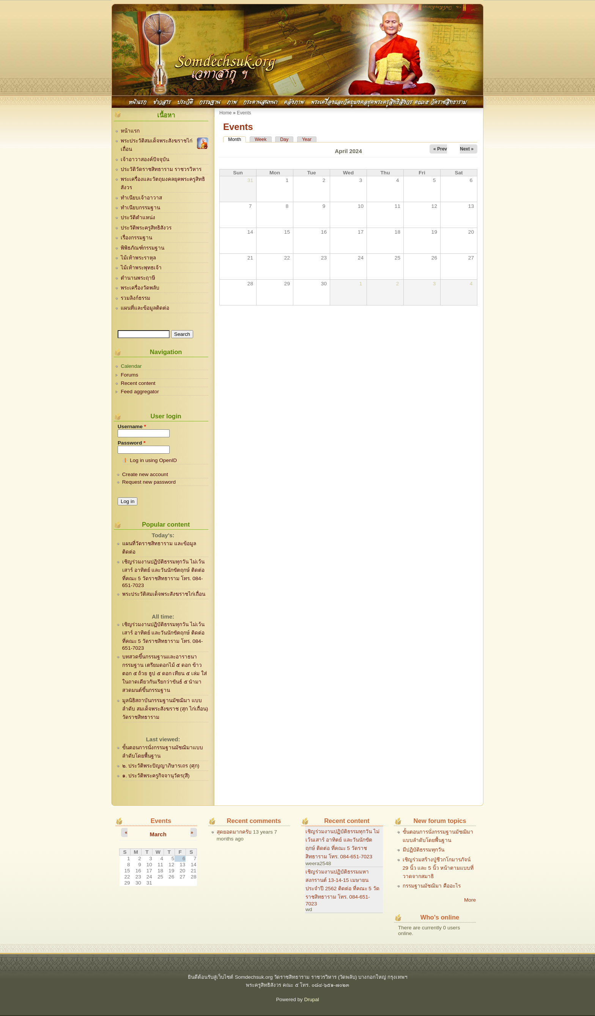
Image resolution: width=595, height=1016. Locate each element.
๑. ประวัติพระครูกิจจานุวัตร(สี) (156, 776)
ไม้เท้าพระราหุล (138, 258)
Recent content (138, 383)
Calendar (131, 366)
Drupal (311, 999)
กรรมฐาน (209, 101)
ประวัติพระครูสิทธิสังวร (146, 228)
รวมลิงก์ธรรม (135, 298)
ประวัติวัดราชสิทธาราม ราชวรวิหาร (161, 169)
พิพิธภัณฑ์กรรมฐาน (142, 248)
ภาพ (232, 101)
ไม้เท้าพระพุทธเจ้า (141, 268)
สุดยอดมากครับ (234, 832)
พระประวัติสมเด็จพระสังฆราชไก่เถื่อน (163, 594)
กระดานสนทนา (260, 101)
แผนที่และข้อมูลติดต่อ (145, 308)
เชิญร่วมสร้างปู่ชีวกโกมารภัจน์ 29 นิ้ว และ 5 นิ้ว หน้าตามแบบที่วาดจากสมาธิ (438, 868)
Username (132, 426)
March (158, 834)
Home (225, 113)
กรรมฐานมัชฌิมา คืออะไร (432, 886)
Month (237, 139)
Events (244, 113)
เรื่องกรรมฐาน (136, 238)
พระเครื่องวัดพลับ (140, 288)
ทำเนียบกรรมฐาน (140, 207)
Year (307, 139)
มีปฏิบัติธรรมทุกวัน (423, 850)
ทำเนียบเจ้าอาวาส (141, 198)
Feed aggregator (140, 391)
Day (284, 139)
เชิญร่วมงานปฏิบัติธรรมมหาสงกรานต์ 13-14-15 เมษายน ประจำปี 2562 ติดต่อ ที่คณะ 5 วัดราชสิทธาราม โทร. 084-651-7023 (342, 888)
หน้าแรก (137, 101)
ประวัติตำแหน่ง (138, 217)
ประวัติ (185, 101)
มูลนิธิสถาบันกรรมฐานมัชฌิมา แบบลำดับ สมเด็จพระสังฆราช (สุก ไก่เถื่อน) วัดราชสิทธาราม (165, 709)
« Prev (440, 149)
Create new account (145, 474)
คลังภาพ (294, 101)
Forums (129, 375)
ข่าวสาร (162, 101)
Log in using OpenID (153, 460)
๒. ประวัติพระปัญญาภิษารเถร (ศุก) (160, 766)
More (470, 900)
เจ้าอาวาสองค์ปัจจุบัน (145, 159)
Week (260, 139)
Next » (467, 149)
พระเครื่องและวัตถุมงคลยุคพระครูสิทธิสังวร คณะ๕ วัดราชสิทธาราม (388, 101)
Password (131, 443)
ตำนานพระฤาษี (138, 278)
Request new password (149, 482)
